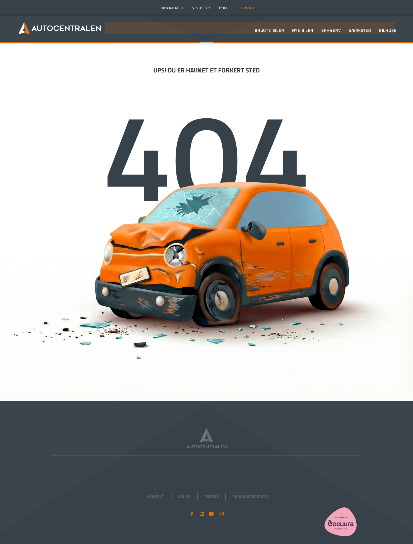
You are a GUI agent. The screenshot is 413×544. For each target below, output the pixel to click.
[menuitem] (171, 8)
